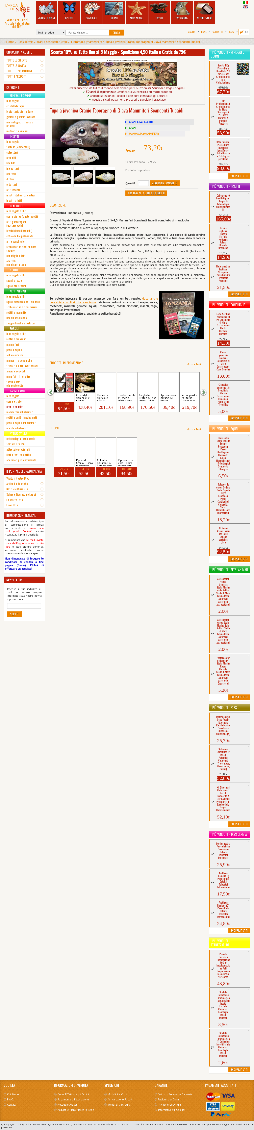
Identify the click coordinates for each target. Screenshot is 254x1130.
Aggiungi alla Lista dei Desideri (146, 193)
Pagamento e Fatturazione (73, 1099)
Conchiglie (91, 11)
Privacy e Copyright (169, 1104)
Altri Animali (136, 11)
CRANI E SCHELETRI (141, 122)
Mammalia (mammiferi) (86, 42)
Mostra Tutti (194, 364)
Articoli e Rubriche (17, 483)
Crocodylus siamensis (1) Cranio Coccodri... (83, 397)
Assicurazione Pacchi (120, 1099)
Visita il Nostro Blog (17, 478)
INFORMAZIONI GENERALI (21, 515)
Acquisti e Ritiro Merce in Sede (76, 1110)
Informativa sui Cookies (172, 1110)
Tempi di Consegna (119, 1104)
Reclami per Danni (168, 1099)
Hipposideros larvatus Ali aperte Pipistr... (168, 397)
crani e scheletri (47, 42)
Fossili (159, 11)
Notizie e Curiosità (17, 489)
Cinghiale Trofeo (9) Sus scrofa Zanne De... (147, 397)
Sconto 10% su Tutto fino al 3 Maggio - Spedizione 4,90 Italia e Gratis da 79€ (118, 52)
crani (64, 42)
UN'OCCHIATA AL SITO (19, 52)
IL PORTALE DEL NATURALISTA (24, 471)
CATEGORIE (12, 87)
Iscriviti (14, 614)
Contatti (218, 31)
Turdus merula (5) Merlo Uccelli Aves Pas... (126, 397)
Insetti (69, 11)
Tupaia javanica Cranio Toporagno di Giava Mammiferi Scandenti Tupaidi (153, 42)
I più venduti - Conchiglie (228, 305)
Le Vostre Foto (14, 499)
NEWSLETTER (14, 580)
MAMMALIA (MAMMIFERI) (144, 134)
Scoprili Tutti (239, 176)
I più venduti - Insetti (225, 186)
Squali (114, 11)
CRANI (132, 128)
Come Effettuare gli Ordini (73, 1094)
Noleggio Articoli (68, 1104)
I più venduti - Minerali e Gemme (227, 54)
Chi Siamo (13, 1094)
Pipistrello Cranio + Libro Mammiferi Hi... (84, 462)
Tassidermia (182, 11)
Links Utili (12, 505)
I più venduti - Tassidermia (229, 834)
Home (204, 31)
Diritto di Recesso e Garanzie (175, 1094)
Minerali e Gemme (46, 11)
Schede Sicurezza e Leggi (21, 494)
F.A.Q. (10, 1099)
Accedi (191, 31)
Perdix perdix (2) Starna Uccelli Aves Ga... (189, 397)
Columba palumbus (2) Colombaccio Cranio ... (105, 462)
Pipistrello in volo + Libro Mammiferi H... (64, 397)
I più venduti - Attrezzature (220, 943)
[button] (53, 392)
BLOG (231, 31)
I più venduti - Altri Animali (229, 570)
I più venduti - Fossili (225, 708)
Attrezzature (204, 11)
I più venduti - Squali (225, 429)
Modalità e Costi (117, 1094)
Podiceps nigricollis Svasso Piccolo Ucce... (105, 397)
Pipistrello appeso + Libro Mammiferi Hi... (61, 462)
